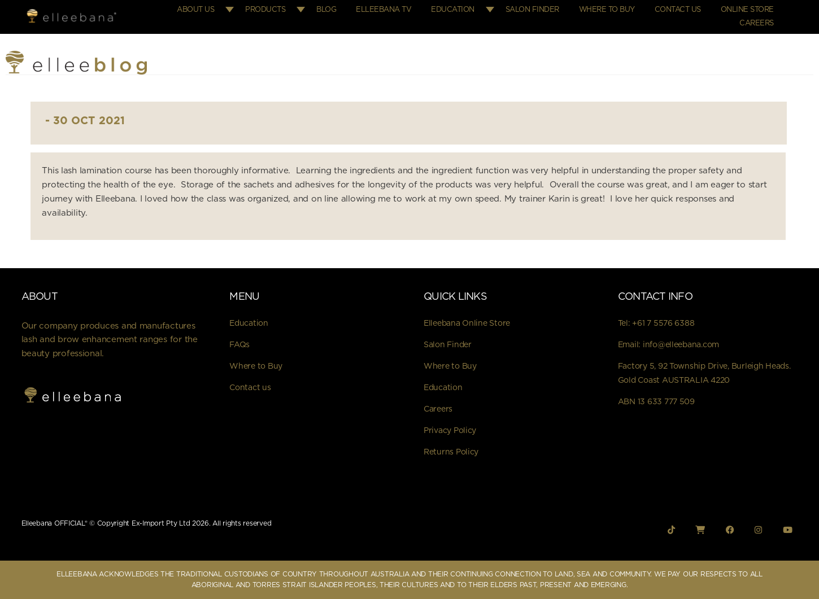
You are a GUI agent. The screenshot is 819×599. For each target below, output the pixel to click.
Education (452, 10)
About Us (195, 10)
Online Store (747, 10)
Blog (326, 10)
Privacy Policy (450, 431)
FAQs (239, 345)
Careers (756, 23)
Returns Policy (451, 452)
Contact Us (678, 10)
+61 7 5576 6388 (663, 323)
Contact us (250, 388)
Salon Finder (532, 10)
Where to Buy (607, 10)
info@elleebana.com (681, 345)
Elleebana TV (383, 10)
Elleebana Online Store (467, 323)
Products (265, 10)
